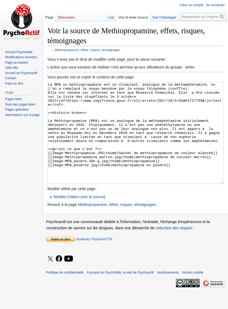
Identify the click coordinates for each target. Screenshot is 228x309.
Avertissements (168, 293)
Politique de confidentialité (64, 293)
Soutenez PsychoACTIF (79, 259)
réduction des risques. (174, 248)
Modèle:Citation (66, 217)
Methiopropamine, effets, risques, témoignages (87, 50)
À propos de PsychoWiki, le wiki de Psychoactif (120, 293)
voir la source (93, 217)
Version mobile (192, 293)
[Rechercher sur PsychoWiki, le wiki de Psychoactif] (203, 16)
